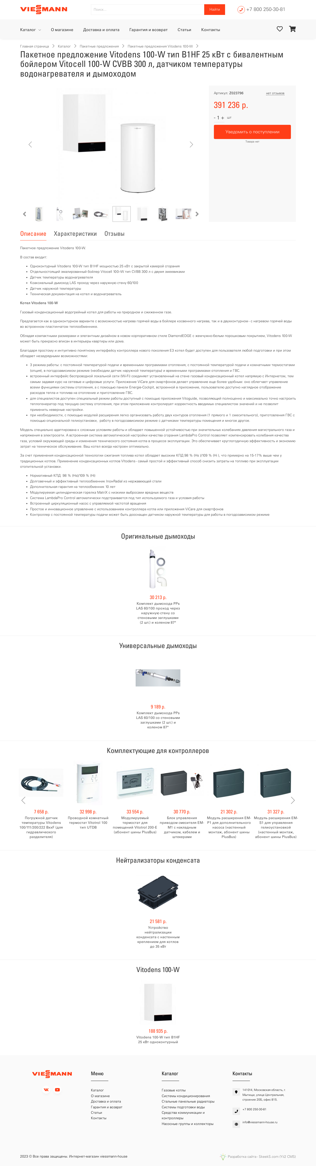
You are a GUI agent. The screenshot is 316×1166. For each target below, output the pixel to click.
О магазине (62, 29)
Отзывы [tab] (114, 233)
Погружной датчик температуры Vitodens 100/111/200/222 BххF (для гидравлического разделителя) (41, 827)
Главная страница (34, 46)
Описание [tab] (33, 233)
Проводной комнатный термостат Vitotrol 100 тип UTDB (88, 823)
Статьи (184, 29)
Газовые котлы (174, 1090)
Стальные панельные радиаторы (188, 1101)
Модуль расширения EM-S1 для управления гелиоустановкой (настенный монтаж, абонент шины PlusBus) (276, 827)
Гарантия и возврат (148, 29)
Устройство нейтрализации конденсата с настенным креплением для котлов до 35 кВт (158, 937)
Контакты (210, 29)
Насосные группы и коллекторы (187, 1124)
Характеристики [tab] (75, 233)
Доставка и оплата (101, 29)
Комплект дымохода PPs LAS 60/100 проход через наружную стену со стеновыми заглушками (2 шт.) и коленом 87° (158, 613)
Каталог (28, 29)
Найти (214, 9)
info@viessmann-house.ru (259, 1122)
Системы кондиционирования (186, 1096)
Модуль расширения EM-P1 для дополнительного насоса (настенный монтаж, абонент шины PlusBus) (229, 827)
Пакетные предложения (99, 46)
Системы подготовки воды (183, 1107)
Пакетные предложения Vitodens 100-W (160, 46)
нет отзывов (275, 93)
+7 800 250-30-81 (265, 9)
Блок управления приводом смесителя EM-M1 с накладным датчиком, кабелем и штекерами (182, 827)
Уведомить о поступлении (252, 132)
